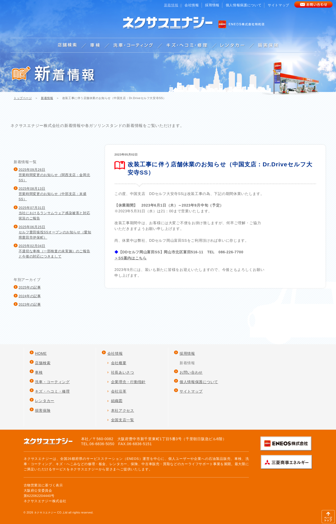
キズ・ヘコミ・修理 (52, 391)
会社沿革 (119, 391)
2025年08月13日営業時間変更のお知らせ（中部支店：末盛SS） (53, 194)
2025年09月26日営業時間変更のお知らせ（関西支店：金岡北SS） (54, 175)
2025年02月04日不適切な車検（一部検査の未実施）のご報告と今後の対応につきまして (54, 251)
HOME (41, 353)
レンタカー (44, 401)
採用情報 (212, 5)
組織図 (117, 401)
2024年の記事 (30, 296)
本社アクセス (122, 410)
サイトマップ (278, 5)
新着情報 (47, 98)
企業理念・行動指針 (128, 382)
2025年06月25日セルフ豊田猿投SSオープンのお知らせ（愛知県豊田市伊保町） (55, 232)
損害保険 (42, 410)
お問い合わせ (191, 372)
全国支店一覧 (122, 420)
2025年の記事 (30, 287)
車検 (39, 372)
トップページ (23, 98)
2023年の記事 (30, 304)
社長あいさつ (122, 372)
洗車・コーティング (52, 382)
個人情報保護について (243, 5)
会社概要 (119, 363)
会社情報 (192, 5)
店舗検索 (42, 363)
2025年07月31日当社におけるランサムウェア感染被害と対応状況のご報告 (54, 213)
